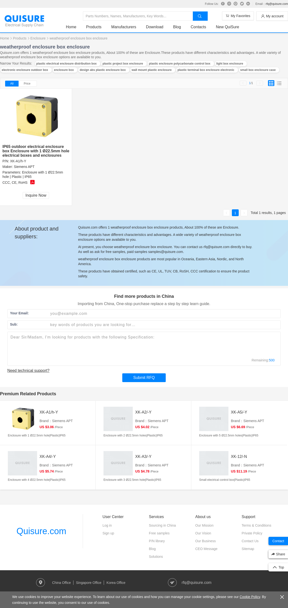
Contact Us (250, 541)
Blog (177, 27)
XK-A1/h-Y (18, 161)
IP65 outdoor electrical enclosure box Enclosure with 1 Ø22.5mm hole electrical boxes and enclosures (35, 151)
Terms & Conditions (256, 525)
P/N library (157, 541)
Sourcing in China (162, 525)
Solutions (156, 557)
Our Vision (203, 533)
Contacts (198, 27)
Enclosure (38, 38)
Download (154, 27)
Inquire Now (35, 195)
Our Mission (204, 525)
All (11, 83)
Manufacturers (123, 27)
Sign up (108, 533)
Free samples (159, 533)
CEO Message (206, 549)
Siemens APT (24, 167)
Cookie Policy (250, 597)
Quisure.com (41, 531)
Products (94, 27)
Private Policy (252, 533)
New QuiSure (227, 27)
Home (71, 27)
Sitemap (248, 549)
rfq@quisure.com (277, 4)
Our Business (205, 541)
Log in (107, 525)
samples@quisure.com (165, 252)
